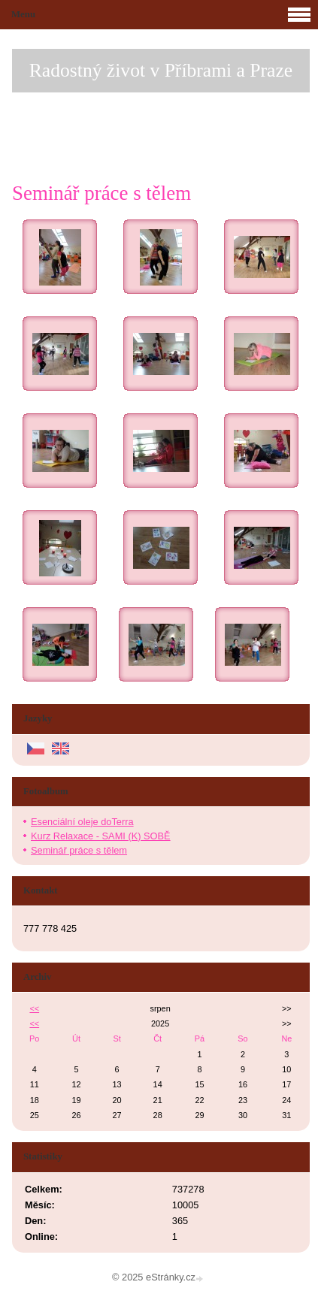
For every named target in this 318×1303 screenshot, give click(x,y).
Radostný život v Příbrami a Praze (160, 70)
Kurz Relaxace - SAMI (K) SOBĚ (101, 836)
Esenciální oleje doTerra (82, 821)
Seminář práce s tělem (79, 850)
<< (34, 1008)
